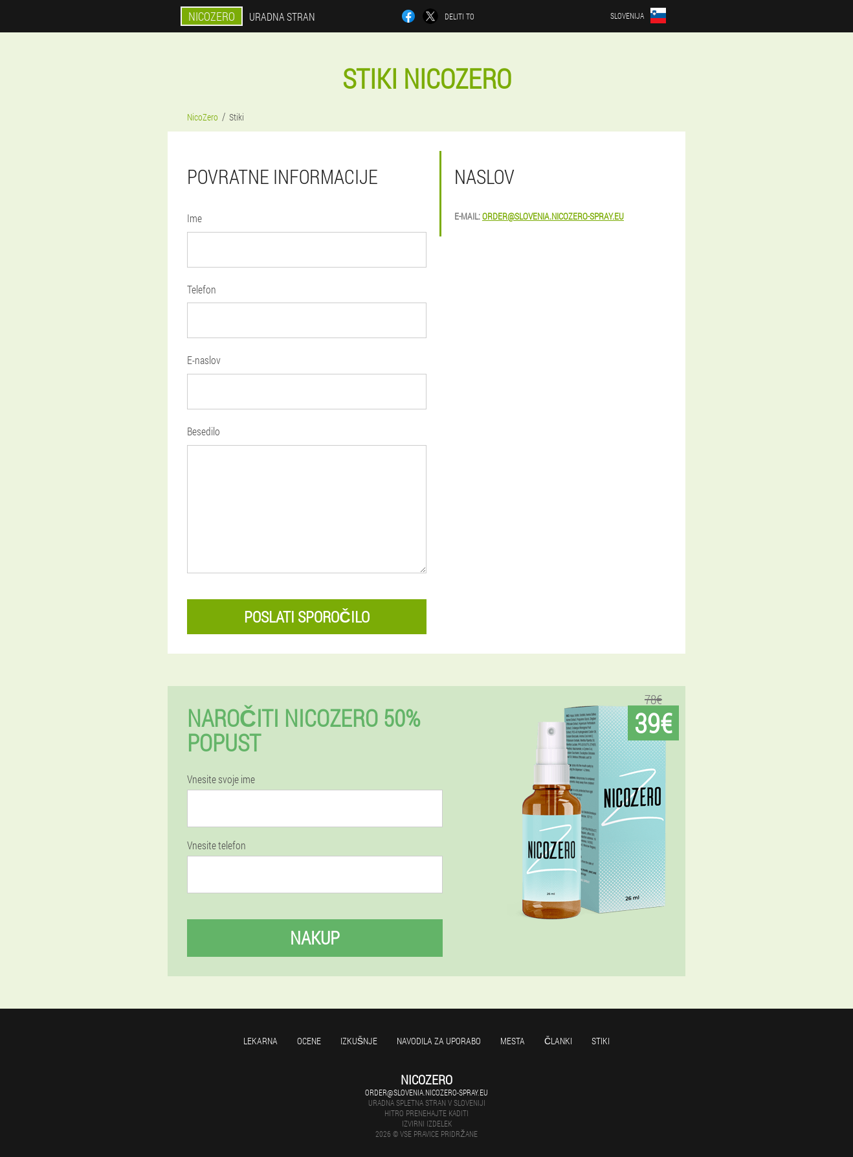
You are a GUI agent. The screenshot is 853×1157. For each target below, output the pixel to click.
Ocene (309, 1041)
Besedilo (203, 431)
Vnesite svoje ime (221, 779)
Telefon (201, 289)
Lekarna (260, 1041)
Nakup (315, 938)
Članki (558, 1041)
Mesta (512, 1041)
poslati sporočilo (306, 616)
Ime (194, 218)
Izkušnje (358, 1041)
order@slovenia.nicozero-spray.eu (553, 216)
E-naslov (204, 360)
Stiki (601, 1041)
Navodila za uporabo (439, 1041)
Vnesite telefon (216, 845)
